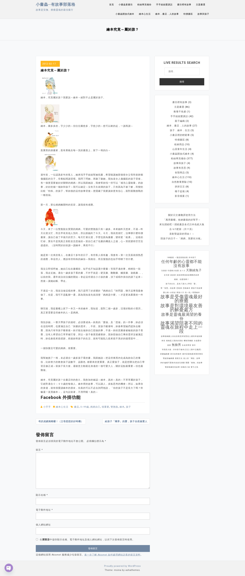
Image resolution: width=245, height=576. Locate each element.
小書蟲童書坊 (126, 4)
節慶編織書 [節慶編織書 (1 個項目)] (165, 354)
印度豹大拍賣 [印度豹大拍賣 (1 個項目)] (173, 271)
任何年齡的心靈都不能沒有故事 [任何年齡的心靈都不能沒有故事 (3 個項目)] (181, 264)
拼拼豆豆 (180, 186)
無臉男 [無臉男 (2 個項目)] (176, 345)
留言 (39, 449)
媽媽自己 (95, 406)
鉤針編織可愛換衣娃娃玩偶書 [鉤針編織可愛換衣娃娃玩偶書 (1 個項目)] (172, 363)
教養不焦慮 (180, 111)
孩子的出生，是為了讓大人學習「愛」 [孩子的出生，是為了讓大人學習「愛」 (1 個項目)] (182, 284)
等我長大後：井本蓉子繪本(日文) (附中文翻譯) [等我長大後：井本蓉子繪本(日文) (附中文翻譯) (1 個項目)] (181, 350)
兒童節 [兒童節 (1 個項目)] (164, 271)
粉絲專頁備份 (144, 4)
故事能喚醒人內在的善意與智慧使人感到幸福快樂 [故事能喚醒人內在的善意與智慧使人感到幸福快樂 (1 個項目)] (181, 336)
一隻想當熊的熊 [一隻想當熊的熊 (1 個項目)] (181, 258)
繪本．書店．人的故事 (167, 14)
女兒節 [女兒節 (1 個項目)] (167, 275)
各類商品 (180, 172)
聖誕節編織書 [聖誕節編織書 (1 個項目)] (168, 358)
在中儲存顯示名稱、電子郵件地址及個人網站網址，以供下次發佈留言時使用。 (87, 539)
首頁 (111, 4)
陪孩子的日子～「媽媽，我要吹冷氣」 (182, 238)
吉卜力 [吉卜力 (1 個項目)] (182, 271)
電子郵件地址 (44, 509)
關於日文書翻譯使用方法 (182, 215)
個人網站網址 (43, 524)
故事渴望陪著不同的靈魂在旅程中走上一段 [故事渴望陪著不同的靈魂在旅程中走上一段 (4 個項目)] (181, 327)
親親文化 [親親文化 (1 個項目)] (178, 358)
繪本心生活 (145, 14)
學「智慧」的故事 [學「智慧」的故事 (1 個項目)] (168, 288)
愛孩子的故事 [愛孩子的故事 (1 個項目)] (196, 288)
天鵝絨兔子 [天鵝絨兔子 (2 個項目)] (194, 270)
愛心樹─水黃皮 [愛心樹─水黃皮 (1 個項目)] (169, 293)
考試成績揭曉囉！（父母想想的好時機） (60, 421)
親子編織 (180, 121)
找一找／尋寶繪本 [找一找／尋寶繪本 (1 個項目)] (192, 293)
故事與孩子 (203, 14)
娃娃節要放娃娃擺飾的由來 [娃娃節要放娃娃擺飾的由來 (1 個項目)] (188, 275)
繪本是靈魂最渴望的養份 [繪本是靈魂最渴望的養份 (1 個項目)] (192, 354)
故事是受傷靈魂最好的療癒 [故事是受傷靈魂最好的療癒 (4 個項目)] (181, 299)
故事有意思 (180, 167)
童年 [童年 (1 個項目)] (194, 345)
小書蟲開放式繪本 (124, 14)
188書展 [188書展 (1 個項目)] (170, 258)
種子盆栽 (180, 191)
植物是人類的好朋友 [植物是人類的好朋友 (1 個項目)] (174, 341)
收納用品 (179, 144)
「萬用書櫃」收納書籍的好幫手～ (182, 219)
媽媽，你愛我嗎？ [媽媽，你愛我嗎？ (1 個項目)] (181, 279)
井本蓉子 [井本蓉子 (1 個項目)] (192, 258)
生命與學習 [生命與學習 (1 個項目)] (186, 345)
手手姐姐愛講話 (164, 4)
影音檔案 (180, 196)
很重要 (105, 406)
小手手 (47, 406)
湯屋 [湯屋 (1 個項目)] (169, 345)
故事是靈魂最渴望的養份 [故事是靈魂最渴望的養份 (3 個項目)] (181, 316)
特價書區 (188, 14)
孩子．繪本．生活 (180, 130)
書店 (76, 406)
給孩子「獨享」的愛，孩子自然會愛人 (126, 421)
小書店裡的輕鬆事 (180, 135)
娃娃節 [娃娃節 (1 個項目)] (173, 275)
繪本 (122, 406)
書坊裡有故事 (184, 4)
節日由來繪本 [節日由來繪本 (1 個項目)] (176, 354)
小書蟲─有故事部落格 (55, 4)
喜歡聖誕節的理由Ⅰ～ (181, 233)
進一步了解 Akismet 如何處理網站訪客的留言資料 (112, 554)
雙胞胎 (114, 406)
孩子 (128, 406)
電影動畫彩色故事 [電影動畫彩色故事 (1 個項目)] (172, 367)
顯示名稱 (42, 495)
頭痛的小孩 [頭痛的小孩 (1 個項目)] (185, 367)
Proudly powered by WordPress (122, 566)
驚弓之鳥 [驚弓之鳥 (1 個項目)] (194, 367)
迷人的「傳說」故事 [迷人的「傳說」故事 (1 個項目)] (191, 358)
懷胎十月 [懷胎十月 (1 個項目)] (180, 293)
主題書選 (200, 4)
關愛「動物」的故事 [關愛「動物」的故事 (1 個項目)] (194, 363)
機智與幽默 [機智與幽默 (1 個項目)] (188, 341)
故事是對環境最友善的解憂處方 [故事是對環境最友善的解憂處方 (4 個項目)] (181, 308)
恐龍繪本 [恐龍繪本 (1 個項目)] (186, 288)
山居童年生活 (179, 149)
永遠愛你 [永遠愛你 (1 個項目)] (197, 341)
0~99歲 (84, 406)
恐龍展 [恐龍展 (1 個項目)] (179, 288)
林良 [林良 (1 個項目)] (163, 341)
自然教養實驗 (179, 182)
